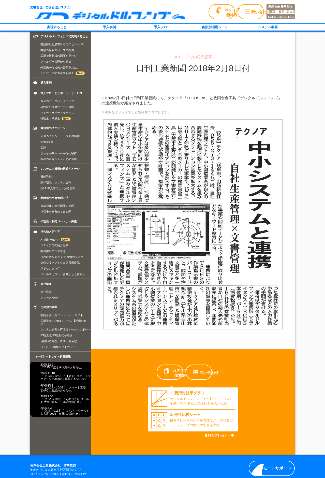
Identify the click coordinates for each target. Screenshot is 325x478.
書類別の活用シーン (53, 127)
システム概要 (268, 27)
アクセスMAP (49, 297)
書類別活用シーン (215, 27)
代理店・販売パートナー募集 (58, 221)
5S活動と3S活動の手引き (56, 335)
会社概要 (46, 283)
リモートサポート (273, 468)
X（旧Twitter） (55, 239)
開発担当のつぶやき (53, 251)
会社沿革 (46, 291)
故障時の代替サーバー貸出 (57, 106)
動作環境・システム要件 (55, 182)
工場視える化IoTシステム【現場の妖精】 (63, 322)
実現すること (57, 27)
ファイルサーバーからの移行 (58, 153)
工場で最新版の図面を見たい (58, 55)
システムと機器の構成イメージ (60, 168)
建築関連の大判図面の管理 (57, 205)
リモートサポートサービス (57, 112)
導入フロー (162, 27)
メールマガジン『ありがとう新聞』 (62, 274)
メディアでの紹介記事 (54, 245)
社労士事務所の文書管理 (55, 211)
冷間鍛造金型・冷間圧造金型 (58, 341)
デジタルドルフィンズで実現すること (64, 36)
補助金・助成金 (55, 118)
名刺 (43, 147)
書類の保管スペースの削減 (57, 50)
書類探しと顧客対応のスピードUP (62, 44)
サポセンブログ (50, 268)
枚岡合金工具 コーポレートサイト (61, 315)
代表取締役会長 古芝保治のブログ (61, 256)
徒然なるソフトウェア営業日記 (60, 262)
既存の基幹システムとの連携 (58, 159)
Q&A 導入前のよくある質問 (57, 188)
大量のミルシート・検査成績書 (60, 136)
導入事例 (109, 27)
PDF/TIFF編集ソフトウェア (58, 347)
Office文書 (46, 141)
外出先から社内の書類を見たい (60, 67)
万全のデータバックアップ (57, 101)
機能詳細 (46, 176)
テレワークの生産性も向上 (62, 73)
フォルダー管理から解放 (55, 61)
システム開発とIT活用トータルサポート (65, 329)
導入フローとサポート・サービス (61, 93)
